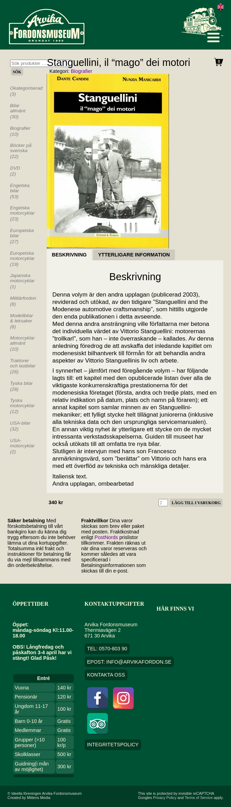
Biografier (81, 71)
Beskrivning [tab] (69, 255)
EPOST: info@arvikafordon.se (129, 662)
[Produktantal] (163, 502)
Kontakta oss (106, 675)
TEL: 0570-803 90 (107, 648)
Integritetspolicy (113, 744)
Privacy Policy (164, 797)
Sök (17, 72)
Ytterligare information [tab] (134, 255)
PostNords (106, 537)
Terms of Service (199, 797)
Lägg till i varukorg (196, 503)
